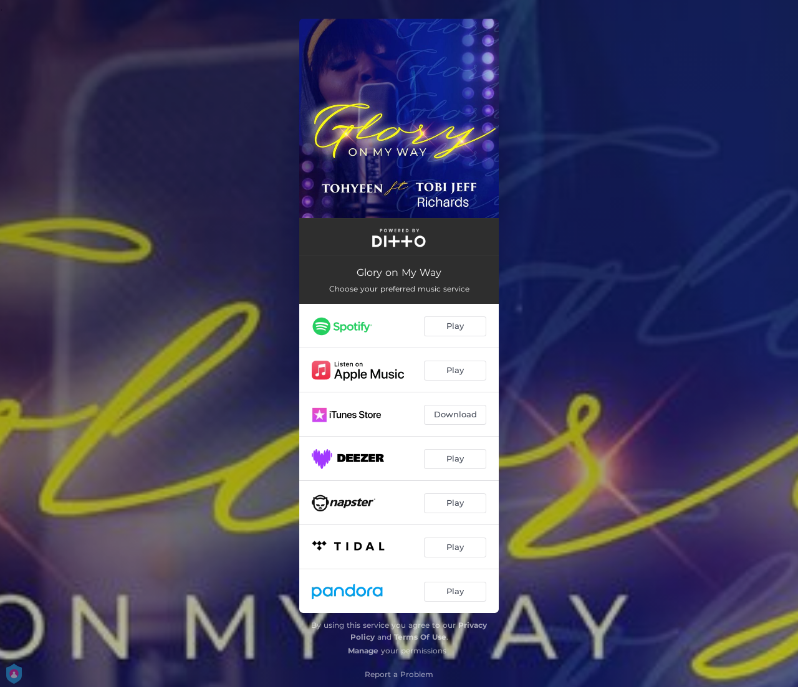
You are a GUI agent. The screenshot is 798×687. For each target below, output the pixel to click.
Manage (363, 650)
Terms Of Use (420, 637)
